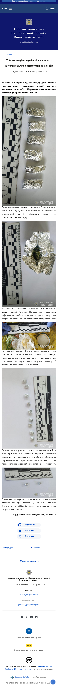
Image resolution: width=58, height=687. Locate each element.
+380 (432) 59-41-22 (29, 595)
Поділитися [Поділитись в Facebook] (29, 531)
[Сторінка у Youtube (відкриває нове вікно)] (31, 617)
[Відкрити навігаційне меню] (10, 8)
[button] (29, 561)
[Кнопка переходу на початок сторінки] (53, 681)
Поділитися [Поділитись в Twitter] (29, 536)
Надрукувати (30, 525)
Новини (9, 54)
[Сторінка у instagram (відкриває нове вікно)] (36, 617)
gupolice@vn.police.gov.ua (29, 605)
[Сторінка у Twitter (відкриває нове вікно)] (26, 617)
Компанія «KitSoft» (22, 677)
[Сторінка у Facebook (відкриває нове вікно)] (21, 617)
